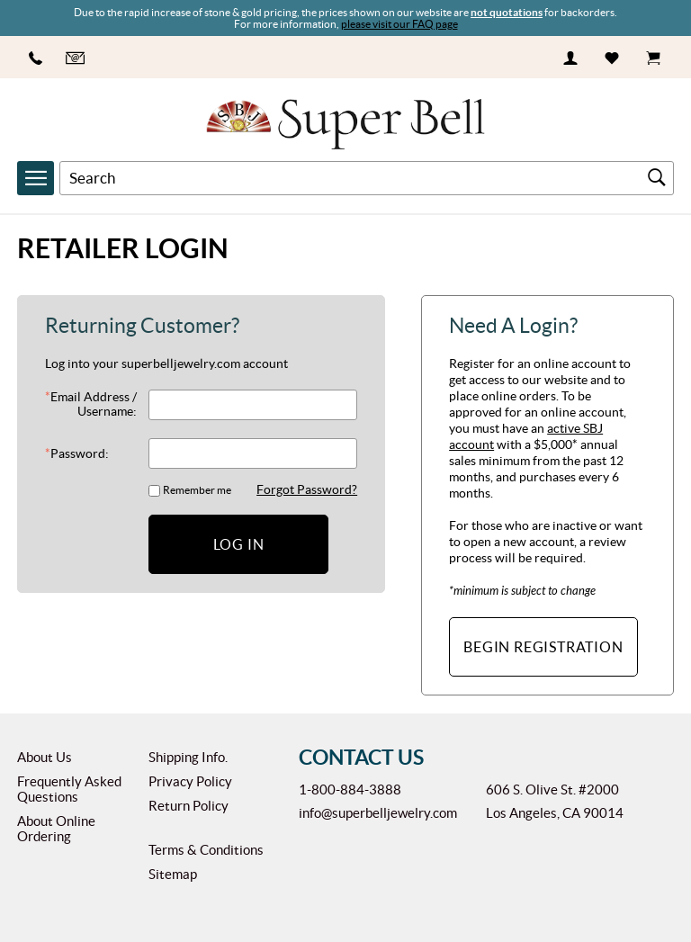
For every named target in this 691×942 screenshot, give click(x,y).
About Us (44, 757)
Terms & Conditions (206, 849)
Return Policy (188, 805)
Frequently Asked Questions (69, 789)
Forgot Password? (306, 489)
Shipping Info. (188, 757)
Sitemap (172, 874)
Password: (77, 453)
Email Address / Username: (91, 404)
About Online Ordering (56, 828)
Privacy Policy (190, 781)
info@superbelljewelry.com (378, 813)
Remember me (197, 490)
